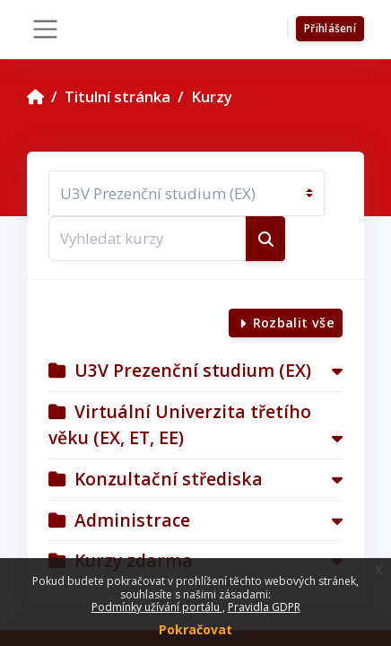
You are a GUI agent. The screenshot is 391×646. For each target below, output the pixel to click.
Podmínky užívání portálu (156, 607)
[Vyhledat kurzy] (147, 238)
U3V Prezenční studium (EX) (192, 370)
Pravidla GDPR (264, 607)
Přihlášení (330, 28)
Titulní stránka (117, 96)
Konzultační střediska (168, 479)
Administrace (132, 520)
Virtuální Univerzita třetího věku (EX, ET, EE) (179, 424)
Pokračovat (195, 629)
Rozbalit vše (294, 322)
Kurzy (211, 96)
